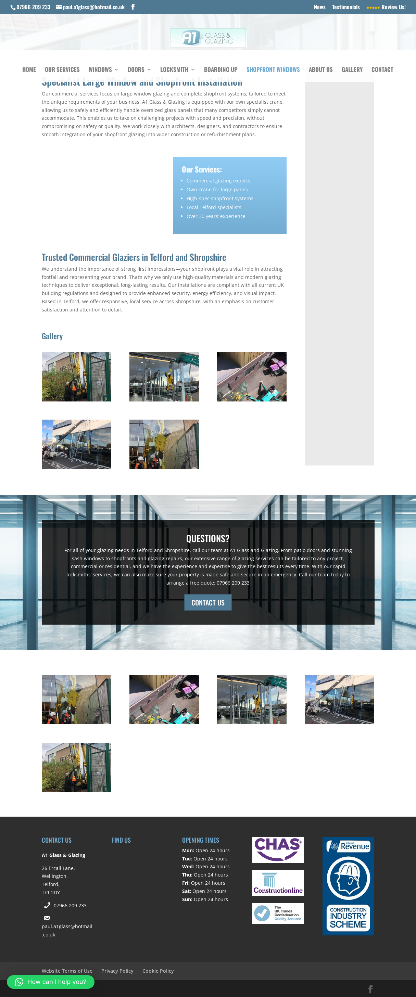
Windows (100, 70)
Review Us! (386, 7)
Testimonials (346, 7)
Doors (136, 70)
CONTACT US (208, 602)
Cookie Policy (158, 971)
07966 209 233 (70, 905)
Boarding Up (221, 70)
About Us (321, 70)
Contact (382, 70)
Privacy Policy (117, 971)
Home (29, 70)
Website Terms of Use (67, 971)
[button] (50, 982)
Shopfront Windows (273, 70)
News (320, 7)
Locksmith (174, 70)
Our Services (62, 70)
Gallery (352, 70)
